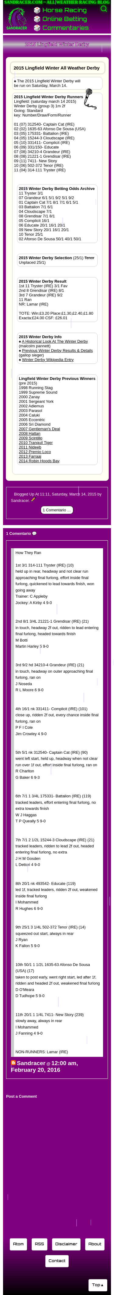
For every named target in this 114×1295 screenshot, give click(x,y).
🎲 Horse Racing (60, 10)
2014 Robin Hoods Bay (39, 461)
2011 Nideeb (30, 447)
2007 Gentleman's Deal (39, 429)
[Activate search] (104, 9)
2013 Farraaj (30, 456)
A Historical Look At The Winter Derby (55, 341)
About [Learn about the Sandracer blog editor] (94, 1244)
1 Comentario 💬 (57, 510)
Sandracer (31, 1063)
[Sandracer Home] (17, 18)
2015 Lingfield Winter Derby (57, 44)
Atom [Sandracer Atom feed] (18, 1244)
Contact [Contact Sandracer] (57, 1260)
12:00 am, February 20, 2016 (44, 1066)
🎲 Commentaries (61, 27)
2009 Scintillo (30, 438)
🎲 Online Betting (60, 19)
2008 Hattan (29, 433)
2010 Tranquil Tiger (36, 442)
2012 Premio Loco (35, 451)
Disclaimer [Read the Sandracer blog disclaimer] (66, 1244)
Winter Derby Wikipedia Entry (48, 359)
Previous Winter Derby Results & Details (57, 350)
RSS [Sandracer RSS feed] (39, 1244)
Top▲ (98, 1284)
